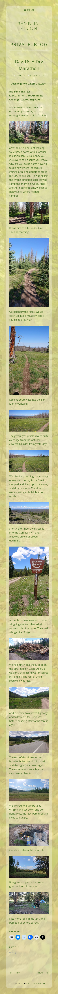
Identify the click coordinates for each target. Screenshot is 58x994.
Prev (17, 972)
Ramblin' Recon (29, 26)
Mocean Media (36, 983)
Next (40, 972)
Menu (30, 10)
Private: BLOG (29, 44)
